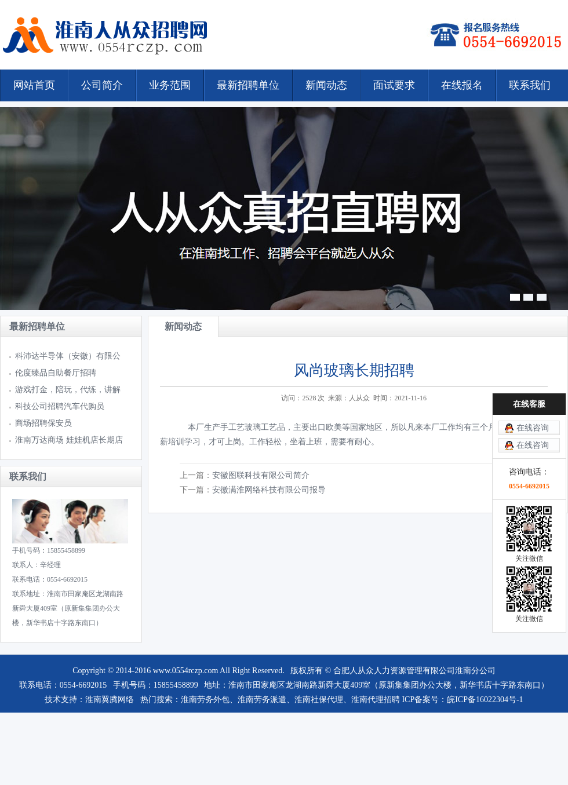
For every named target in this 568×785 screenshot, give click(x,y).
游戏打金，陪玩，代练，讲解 (68, 389)
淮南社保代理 (318, 699)
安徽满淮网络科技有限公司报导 (269, 489)
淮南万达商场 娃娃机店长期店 (69, 440)
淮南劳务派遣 (262, 699)
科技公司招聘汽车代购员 (59, 406)
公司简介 (102, 85)
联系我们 (530, 85)
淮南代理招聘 (375, 699)
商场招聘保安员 (44, 423)
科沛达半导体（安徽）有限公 (68, 356)
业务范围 (170, 85)
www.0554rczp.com (186, 670)
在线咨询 (532, 427)
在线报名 (462, 85)
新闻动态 (326, 85)
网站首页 (34, 85)
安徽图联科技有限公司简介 (261, 475)
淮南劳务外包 (205, 699)
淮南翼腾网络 (109, 699)
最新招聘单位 (248, 85)
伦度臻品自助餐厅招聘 (55, 372)
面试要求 (394, 85)
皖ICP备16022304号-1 (485, 699)
